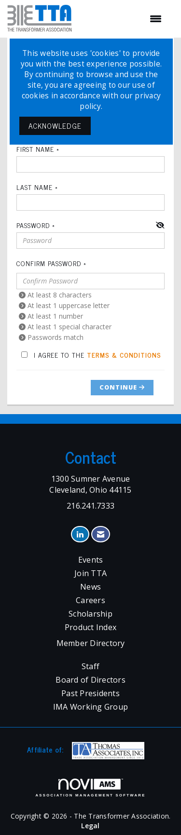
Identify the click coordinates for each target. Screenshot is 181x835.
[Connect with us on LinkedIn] (80, 534)
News (90, 586)
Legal (90, 825)
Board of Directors (90, 679)
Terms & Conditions (124, 354)
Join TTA (90, 573)
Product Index (90, 627)
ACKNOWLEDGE (55, 126)
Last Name (34, 187)
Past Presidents (90, 693)
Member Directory (90, 643)
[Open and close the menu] (122, 18)
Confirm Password (48, 263)
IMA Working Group (90, 706)
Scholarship (90, 613)
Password (33, 225)
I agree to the (91, 355)
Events (90, 559)
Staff (90, 666)
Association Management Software (90, 788)
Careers (90, 600)
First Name (35, 149)
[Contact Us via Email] (100, 534)
